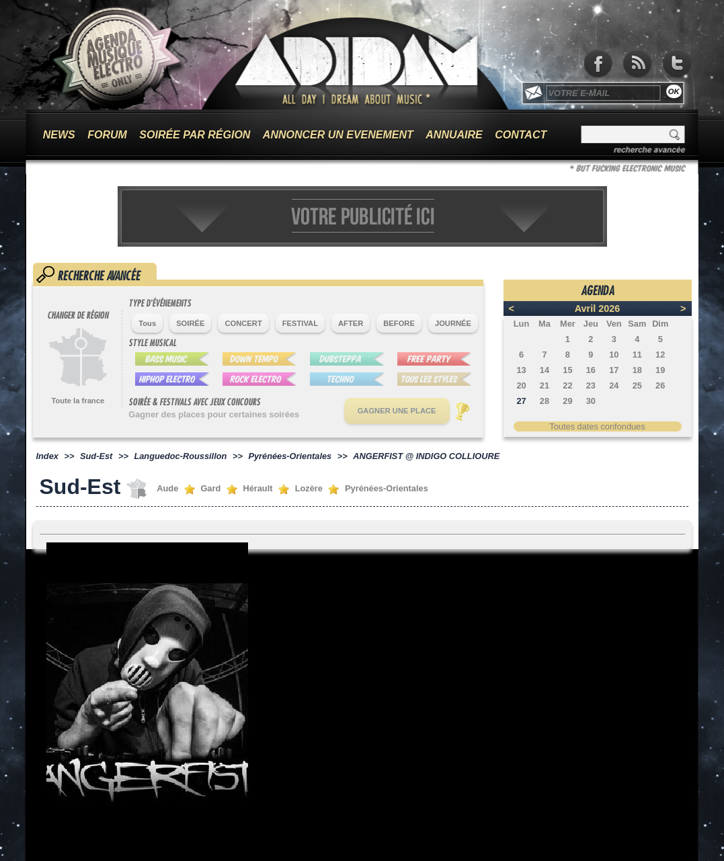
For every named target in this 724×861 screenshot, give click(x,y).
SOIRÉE (190, 323)
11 (637, 355)
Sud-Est (96, 456)
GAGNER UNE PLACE (397, 411)
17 (613, 370)
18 (637, 370)
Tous (147, 323)
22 (567, 385)
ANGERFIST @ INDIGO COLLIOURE (426, 456)
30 (591, 401)
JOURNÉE (453, 323)
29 (567, 401)
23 (591, 385)
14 (544, 370)
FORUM (107, 134)
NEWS (59, 134)
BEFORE (399, 323)
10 (613, 355)
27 (521, 401)
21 (544, 385)
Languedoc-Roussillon (180, 456)
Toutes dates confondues (597, 426)
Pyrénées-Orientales (289, 456)
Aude (167, 488)
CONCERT (243, 323)
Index (47, 456)
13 (521, 370)
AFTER (350, 323)
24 (613, 385)
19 (660, 370)
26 (660, 385)
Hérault (257, 488)
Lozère (309, 488)
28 (544, 401)
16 (591, 370)
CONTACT (521, 134)
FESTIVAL (300, 323)
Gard (210, 488)
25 (637, 385)
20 (521, 385)
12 (660, 355)
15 (567, 370)
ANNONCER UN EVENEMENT (338, 134)
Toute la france (77, 401)
